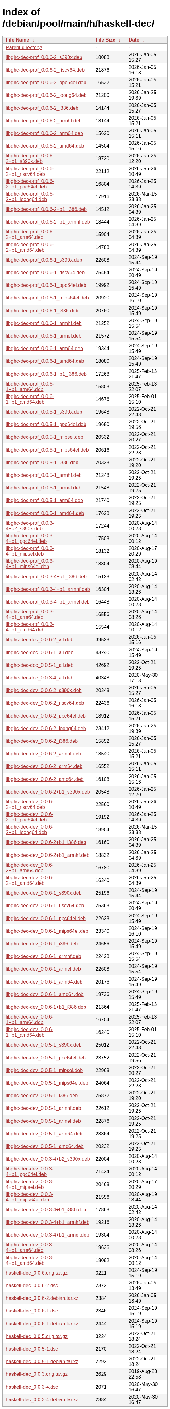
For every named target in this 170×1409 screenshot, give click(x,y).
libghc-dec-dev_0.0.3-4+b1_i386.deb (46, 1209)
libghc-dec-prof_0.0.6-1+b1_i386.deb (46, 374)
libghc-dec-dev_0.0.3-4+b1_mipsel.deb (29, 1184)
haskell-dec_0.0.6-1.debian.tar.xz (42, 1323)
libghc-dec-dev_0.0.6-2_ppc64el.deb (46, 715)
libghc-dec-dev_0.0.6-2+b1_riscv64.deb (29, 804)
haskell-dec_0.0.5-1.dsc (32, 1349)
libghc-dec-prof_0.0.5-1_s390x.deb (44, 411)
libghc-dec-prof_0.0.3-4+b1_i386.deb (46, 576)
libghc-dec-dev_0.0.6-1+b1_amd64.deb (29, 1032)
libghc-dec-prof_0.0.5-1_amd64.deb (45, 513)
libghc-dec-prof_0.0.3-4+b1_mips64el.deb (30, 563)
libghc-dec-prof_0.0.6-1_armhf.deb (43, 323)
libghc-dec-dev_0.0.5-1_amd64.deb (45, 1146)
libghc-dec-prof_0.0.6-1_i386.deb (42, 310)
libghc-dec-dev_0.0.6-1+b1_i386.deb (46, 1007)
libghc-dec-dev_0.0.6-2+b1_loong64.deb (29, 829)
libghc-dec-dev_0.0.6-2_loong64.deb (46, 728)
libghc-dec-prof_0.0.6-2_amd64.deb (45, 145)
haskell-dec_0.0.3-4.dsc (32, 1387)
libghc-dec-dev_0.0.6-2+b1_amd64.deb (29, 880)
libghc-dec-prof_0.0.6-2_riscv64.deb (45, 70)
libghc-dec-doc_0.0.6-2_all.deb (39, 639)
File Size (105, 39)
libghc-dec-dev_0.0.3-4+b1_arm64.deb (29, 1247)
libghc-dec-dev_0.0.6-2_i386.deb (42, 741)
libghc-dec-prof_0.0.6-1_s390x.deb (44, 260)
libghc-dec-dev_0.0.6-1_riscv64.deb (45, 905)
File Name (17, 39)
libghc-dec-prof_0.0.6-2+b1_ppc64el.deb (30, 184)
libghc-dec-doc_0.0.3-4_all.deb (39, 677)
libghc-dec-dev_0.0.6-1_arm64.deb (44, 981)
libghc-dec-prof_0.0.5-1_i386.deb (42, 462)
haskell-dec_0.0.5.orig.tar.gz (37, 1336)
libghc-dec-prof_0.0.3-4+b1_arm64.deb (30, 614)
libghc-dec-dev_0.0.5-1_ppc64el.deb (46, 1057)
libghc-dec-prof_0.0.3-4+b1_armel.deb (48, 601)
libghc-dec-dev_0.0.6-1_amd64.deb (45, 994)
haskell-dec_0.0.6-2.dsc (32, 1285)
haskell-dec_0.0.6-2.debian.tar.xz (42, 1298)
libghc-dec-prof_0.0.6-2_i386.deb (42, 108)
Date (134, 39)
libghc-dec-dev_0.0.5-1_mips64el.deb (47, 1083)
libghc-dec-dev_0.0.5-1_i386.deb (42, 1095)
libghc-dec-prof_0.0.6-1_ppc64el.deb (46, 285)
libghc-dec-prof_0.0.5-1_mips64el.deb (47, 450)
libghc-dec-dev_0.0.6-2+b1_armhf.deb (47, 855)
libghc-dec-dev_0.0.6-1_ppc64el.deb (46, 918)
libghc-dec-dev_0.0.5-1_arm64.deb (44, 1133)
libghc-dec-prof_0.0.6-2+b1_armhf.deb (48, 221)
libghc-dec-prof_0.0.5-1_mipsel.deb (44, 437)
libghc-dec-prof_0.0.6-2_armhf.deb (43, 120)
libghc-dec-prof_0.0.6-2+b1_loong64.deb (30, 196)
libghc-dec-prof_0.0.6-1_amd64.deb (45, 361)
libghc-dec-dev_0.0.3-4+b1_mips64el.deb (29, 1197)
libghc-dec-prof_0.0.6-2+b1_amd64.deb (30, 247)
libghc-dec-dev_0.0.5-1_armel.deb (43, 1121)
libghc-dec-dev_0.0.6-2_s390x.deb (44, 690)
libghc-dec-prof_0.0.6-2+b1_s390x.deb (30, 158)
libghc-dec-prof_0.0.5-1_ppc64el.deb (46, 424)
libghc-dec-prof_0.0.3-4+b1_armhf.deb (48, 589)
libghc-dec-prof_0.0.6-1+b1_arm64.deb (30, 386)
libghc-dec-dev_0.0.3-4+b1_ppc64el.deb (29, 1171)
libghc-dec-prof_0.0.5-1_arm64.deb (44, 500)
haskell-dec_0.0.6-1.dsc (32, 1310)
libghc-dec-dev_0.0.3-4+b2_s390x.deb (48, 1159)
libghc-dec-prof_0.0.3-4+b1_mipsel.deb (30, 551)
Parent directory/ (24, 47)
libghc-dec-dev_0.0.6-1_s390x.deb (44, 893)
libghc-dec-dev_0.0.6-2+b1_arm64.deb (29, 867)
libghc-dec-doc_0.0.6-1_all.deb (39, 652)
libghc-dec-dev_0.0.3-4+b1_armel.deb (47, 1234)
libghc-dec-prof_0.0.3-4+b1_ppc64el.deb (30, 538)
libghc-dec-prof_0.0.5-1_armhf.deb (43, 475)
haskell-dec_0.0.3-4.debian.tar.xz (42, 1399)
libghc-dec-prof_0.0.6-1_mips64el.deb (47, 297)
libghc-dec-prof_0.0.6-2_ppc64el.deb (46, 82)
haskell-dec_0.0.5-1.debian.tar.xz (42, 1361)
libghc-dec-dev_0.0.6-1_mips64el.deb (47, 931)
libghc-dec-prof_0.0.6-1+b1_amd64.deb (30, 399)
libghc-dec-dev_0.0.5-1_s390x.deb (44, 1044)
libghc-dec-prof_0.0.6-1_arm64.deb (44, 348)
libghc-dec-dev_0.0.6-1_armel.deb (43, 969)
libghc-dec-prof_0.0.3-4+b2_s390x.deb (30, 525)
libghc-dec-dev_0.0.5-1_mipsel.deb (44, 1070)
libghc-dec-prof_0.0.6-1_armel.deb (43, 335)
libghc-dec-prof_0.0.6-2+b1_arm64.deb (30, 234)
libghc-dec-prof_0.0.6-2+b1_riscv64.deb (30, 171)
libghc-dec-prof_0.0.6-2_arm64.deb (44, 133)
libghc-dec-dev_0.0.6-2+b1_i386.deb (46, 842)
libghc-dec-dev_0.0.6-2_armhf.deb (43, 753)
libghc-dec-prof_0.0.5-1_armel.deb (43, 487)
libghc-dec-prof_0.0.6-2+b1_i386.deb (46, 209)
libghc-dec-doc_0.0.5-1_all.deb (39, 665)
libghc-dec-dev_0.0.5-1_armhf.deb (43, 1108)
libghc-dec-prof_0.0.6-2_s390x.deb (44, 57)
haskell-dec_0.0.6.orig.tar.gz (37, 1273)
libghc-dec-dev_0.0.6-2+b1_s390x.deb (48, 791)
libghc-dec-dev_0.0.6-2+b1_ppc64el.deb (29, 817)
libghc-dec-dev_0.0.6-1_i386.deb (42, 943)
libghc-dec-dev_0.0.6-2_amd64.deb (45, 779)
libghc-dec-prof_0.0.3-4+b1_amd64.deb (30, 627)
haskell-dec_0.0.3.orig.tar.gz (37, 1374)
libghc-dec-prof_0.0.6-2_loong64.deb (46, 95)
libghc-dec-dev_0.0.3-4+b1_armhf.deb (47, 1222)
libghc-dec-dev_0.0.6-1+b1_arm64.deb (29, 1019)
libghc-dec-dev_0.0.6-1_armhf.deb (43, 956)
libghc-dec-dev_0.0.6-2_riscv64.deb (45, 703)
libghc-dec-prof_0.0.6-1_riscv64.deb (45, 272)
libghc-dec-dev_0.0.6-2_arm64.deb (44, 766)
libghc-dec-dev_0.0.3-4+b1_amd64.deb (29, 1260)
